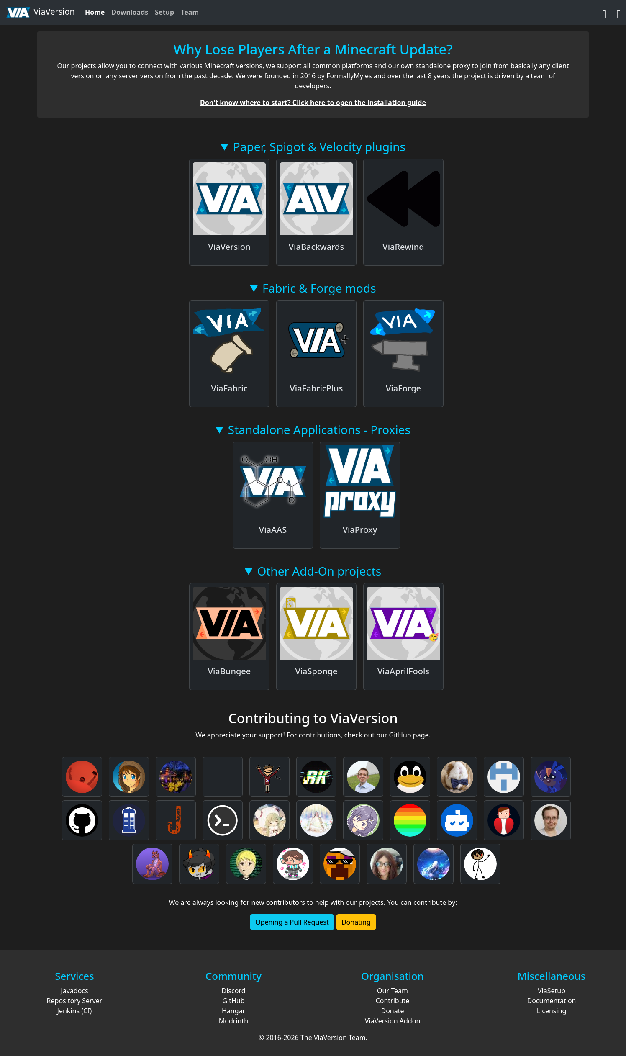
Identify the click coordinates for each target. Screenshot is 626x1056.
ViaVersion (40, 12)
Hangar (233, 1010)
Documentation (551, 1000)
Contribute (393, 1000)
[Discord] (619, 12)
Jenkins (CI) (74, 1010)
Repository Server (75, 1000)
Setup (164, 12)
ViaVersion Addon (393, 1020)
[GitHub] (605, 12)
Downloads (129, 12)
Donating (356, 922)
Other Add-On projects (319, 571)
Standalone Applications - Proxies (319, 429)
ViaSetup (551, 990)
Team (190, 12)
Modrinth (233, 1020)
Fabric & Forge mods (319, 288)
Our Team (392, 990)
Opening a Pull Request (292, 922)
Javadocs (74, 990)
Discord (234, 990)
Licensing (552, 1010)
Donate (392, 1010)
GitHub (233, 1000)
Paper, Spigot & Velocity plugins (319, 146)
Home (95, 12)
